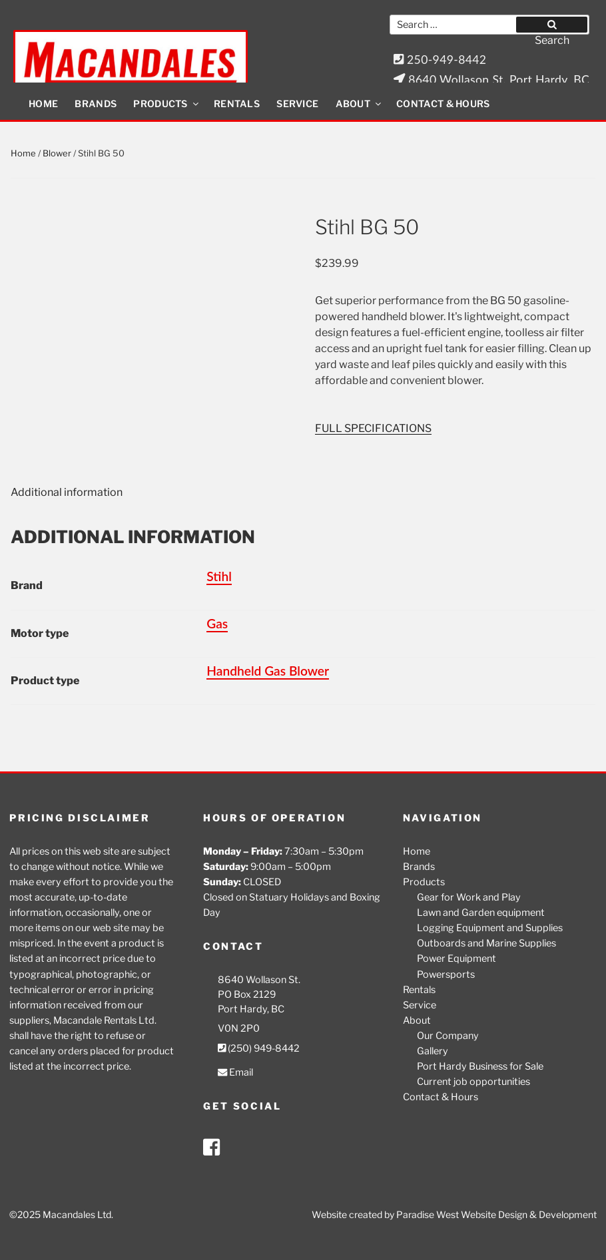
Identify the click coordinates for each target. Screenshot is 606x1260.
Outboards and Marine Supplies (486, 943)
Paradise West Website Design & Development (496, 1214)
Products (166, 103)
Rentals (237, 103)
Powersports (446, 974)
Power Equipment (456, 958)
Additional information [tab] (67, 492)
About (360, 103)
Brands (96, 103)
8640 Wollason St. (259, 980)
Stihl (219, 576)
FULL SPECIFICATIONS (373, 428)
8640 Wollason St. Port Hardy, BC (491, 80)
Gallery (432, 1051)
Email (235, 1072)
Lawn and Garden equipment (481, 913)
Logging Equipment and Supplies (490, 928)
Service (297, 103)
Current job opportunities (473, 1082)
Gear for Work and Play (469, 897)
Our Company (448, 1036)
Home (43, 103)
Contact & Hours (443, 103)
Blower (57, 153)
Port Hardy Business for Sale (480, 1066)
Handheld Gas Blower (267, 670)
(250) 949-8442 (259, 1048)
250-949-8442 (440, 60)
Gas (217, 623)
